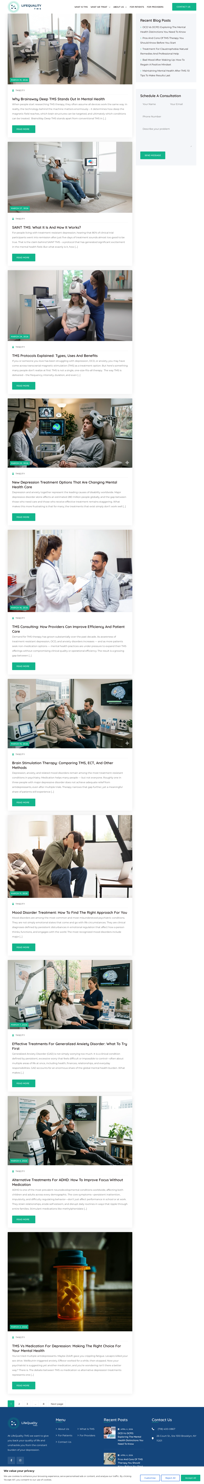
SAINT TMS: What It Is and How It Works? (46, 227)
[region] (102, 1475)
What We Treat (99, 7)
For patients (137, 7)
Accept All (190, 1478)
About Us (118, 7)
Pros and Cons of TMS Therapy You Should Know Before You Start (130, 1463)
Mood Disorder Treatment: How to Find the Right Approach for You (69, 912)
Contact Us (64, 1442)
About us (63, 1429)
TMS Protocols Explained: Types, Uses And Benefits (55, 355)
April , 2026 (125, 1429)
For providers (155, 7)
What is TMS (81, 7)
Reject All (170, 1478)
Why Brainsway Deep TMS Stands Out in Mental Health (58, 99)
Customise (150, 1478)
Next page (57, 1404)
